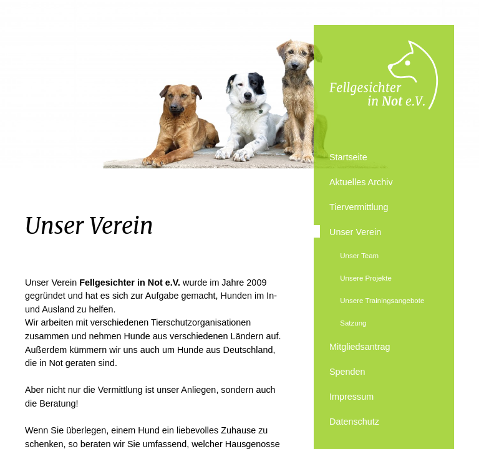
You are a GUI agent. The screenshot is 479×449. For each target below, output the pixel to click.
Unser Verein (355, 232)
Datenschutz (354, 422)
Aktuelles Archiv (361, 182)
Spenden (347, 372)
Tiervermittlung (359, 207)
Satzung (353, 323)
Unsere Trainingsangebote (382, 300)
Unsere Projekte (366, 278)
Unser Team (359, 255)
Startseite (348, 157)
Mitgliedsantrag (359, 347)
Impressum (351, 397)
